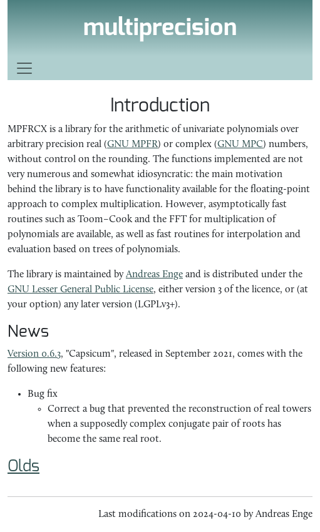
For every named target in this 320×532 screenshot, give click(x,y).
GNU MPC (240, 145)
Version (34, 354)
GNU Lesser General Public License (80, 290)
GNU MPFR (132, 145)
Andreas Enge (154, 275)
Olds (23, 466)
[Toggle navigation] (160, 68)
